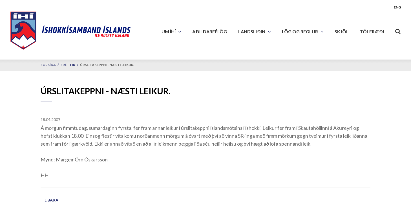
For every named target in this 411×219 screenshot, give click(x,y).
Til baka (49, 200)
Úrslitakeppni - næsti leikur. (107, 65)
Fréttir (68, 65)
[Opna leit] (398, 30)
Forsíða (48, 65)
